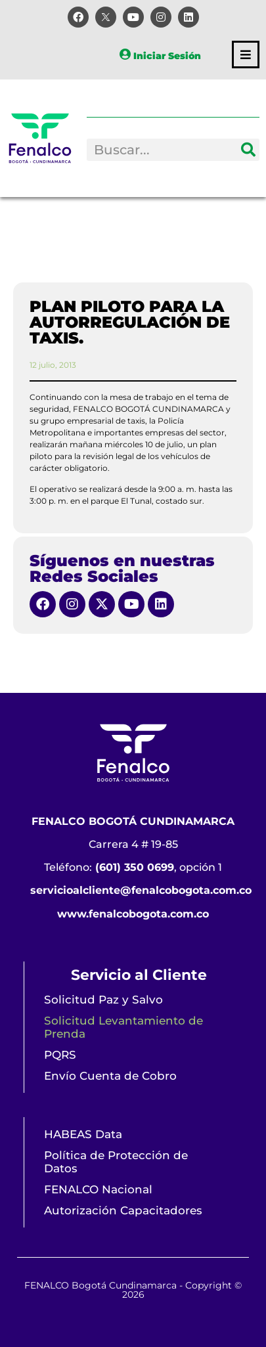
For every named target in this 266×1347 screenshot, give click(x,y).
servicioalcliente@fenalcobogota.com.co (141, 890)
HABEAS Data (83, 1134)
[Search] (248, 150)
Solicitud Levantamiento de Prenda (123, 1027)
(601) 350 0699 (134, 867)
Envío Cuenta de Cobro (110, 1075)
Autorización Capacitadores (123, 1210)
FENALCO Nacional (98, 1189)
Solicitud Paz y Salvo (103, 999)
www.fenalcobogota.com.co (133, 914)
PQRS (60, 1054)
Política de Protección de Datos (116, 1162)
